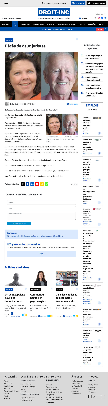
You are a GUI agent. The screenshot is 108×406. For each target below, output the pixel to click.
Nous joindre (54, 3)
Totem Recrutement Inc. (87, 340)
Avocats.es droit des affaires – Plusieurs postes (87, 122)
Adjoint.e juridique (52, 389)
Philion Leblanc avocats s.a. (87, 180)
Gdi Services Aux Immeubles (87, 279)
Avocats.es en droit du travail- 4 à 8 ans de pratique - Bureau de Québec (87, 167)
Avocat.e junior (51, 387)
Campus (82, 24)
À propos (45, 3)
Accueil (6, 381)
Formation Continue (28, 386)
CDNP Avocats (87, 364)
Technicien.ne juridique (54, 397)
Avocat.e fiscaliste (86, 210)
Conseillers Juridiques (66, 24)
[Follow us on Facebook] (102, 18)
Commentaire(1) (15, 316)
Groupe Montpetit (86, 133)
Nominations (38, 24)
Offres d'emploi (59, 29)
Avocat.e (49, 384)
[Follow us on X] (95, 18)
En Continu (25, 24)
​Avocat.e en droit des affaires (87, 333)
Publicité (63, 3)
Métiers (70, 29)
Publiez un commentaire (19, 223)
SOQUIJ (85, 203)
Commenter (43, 316)
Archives (102, 24)
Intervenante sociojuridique (88, 286)
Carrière (92, 24)
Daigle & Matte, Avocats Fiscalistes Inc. (87, 223)
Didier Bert (14, 104)
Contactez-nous (77, 381)
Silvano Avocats (87, 154)
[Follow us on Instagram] (99, 18)
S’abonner (92, 392)
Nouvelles (9, 40)
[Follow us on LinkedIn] (105, 18)
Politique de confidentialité (77, 384)
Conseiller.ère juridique (54, 392)
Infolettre (83, 18)
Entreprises (46, 29)
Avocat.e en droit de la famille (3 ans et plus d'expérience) (88, 144)
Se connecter (78, 3)
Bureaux (50, 24)
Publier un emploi (27, 400)
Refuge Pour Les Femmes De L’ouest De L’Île (87, 301)
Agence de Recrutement (76, 392)
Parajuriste (50, 394)
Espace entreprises (96, 3)
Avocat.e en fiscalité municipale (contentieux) (88, 313)
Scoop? (100, 29)
